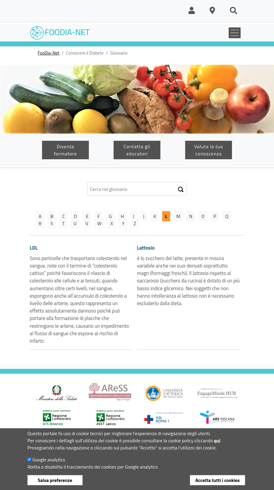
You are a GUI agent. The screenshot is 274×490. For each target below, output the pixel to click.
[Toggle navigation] (234, 33)
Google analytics (48, 459)
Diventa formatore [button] (65, 150)
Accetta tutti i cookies (217, 480)
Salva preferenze (55, 480)
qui (217, 440)
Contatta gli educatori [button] (137, 150)
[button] (191, 11)
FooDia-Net (49, 53)
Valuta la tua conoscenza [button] (208, 150)
